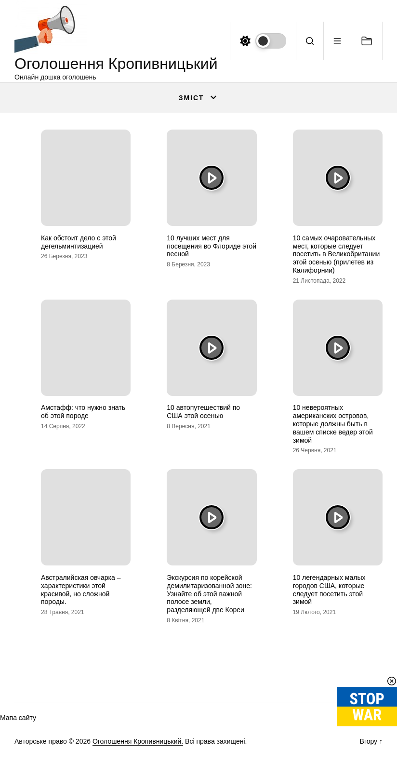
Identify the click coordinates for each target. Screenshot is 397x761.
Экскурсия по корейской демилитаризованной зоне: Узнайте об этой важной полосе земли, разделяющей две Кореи (209, 594)
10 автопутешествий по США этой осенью (203, 412)
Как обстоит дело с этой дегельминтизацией (78, 242)
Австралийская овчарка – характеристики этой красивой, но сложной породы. (80, 589)
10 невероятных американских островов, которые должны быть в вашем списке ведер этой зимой (333, 424)
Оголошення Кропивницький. (138, 741)
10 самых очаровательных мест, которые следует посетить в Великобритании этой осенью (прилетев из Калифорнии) (336, 254)
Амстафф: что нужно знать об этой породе (83, 412)
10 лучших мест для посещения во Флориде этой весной (211, 246)
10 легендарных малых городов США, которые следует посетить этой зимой (329, 589)
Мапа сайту (18, 718)
